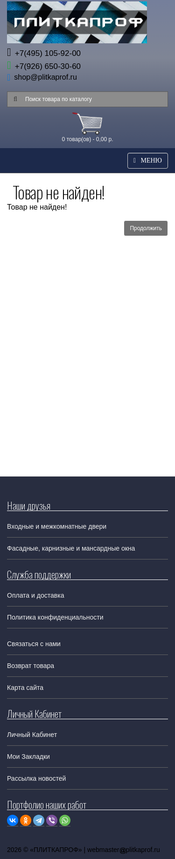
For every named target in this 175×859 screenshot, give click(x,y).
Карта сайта (25, 687)
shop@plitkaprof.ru (45, 77)
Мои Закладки (28, 756)
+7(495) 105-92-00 (44, 53)
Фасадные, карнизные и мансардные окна (71, 548)
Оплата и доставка (35, 595)
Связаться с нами (34, 644)
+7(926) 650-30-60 (44, 66)
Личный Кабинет (32, 734)
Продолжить (146, 228)
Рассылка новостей (36, 778)
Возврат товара (30, 665)
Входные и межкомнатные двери (56, 526)
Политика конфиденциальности (55, 617)
